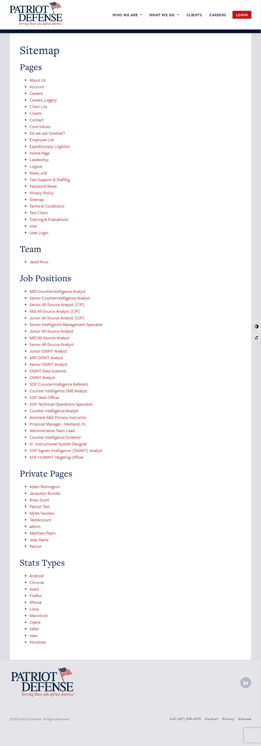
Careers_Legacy (43, 100)
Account (37, 87)
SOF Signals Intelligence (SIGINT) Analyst (66, 450)
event (34, 589)
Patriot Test (40, 506)
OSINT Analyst (42, 377)
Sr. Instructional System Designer (58, 444)
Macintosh (39, 615)
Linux (34, 609)
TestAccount (40, 520)
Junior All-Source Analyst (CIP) (57, 318)
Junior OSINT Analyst (48, 351)
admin (35, 526)
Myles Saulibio (42, 513)
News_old (38, 173)
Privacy (228, 719)
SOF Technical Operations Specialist (61, 404)
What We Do (162, 14)
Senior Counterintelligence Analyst (60, 298)
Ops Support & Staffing (50, 179)
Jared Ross (39, 262)
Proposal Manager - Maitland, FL (58, 424)
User (33, 226)
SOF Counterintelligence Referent (59, 384)
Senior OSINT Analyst (48, 364)
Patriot (36, 546)
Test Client (39, 213)
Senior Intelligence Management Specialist (66, 324)
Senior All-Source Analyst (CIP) (57, 304)
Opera (35, 622)
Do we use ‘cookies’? (47, 133)
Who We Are (125, 14)
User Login (39, 232)
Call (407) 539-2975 (185, 719)
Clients (194, 14)
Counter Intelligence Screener (55, 437)
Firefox (36, 595)
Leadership (39, 159)
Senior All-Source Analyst (52, 344)
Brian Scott (39, 500)
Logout (36, 166)
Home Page (39, 153)
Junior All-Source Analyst (51, 331)
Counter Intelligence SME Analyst (58, 391)
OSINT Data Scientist (48, 371)
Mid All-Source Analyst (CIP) (55, 311)
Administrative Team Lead (52, 430)
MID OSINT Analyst (46, 357)
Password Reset (43, 186)
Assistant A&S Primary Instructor (58, 417)
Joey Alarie (39, 539)
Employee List (42, 140)
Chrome (37, 582)
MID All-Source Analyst (49, 338)
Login (242, 14)
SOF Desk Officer (45, 397)
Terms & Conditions (47, 206)
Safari (34, 629)
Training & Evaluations (49, 219)
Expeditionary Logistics (50, 146)
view (33, 635)
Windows (38, 642)
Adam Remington (45, 486)
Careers (217, 14)
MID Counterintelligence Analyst (58, 291)
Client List (38, 106)
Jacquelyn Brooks (45, 493)
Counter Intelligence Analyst (54, 411)
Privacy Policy (42, 193)
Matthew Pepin (43, 533)
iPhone (36, 602)
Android (37, 576)
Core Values (40, 126)
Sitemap (37, 199)
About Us (38, 80)
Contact (37, 120)
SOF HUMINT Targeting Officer (57, 457)
